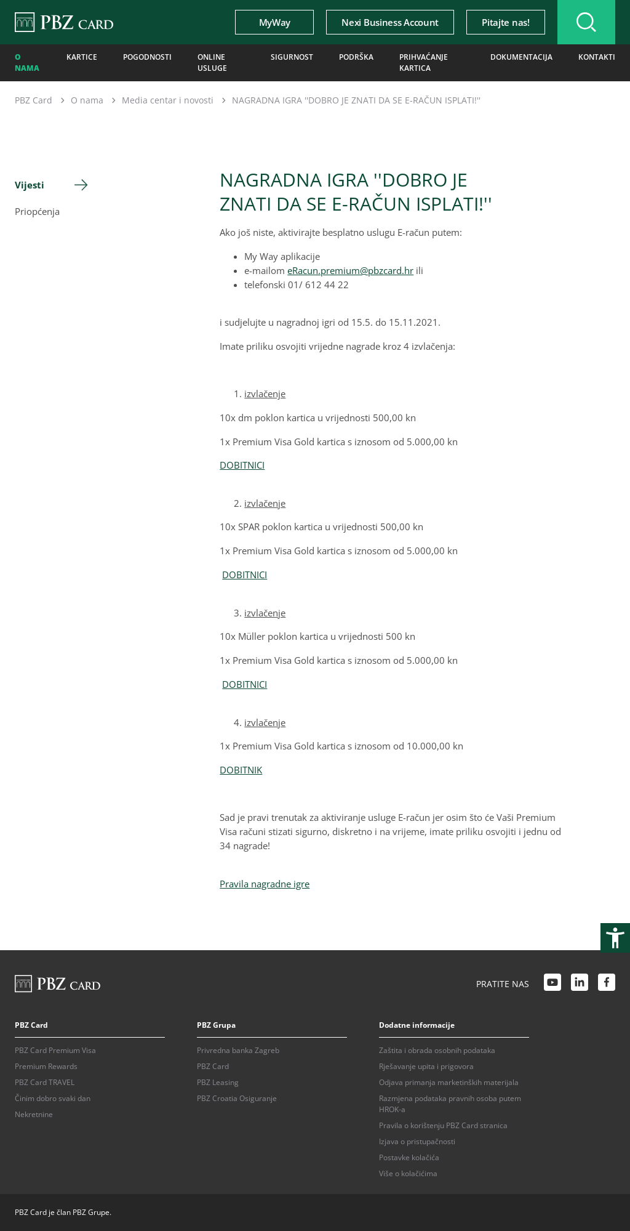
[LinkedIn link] (579, 984)
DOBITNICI (242, 465)
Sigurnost (292, 57)
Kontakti (596, 57)
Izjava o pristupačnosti (417, 1141)
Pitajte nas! (505, 22)
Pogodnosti (147, 57)
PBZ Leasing (218, 1082)
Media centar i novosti (167, 100)
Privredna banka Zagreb (238, 1050)
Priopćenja (37, 211)
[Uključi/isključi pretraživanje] (586, 22)
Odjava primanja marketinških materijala (449, 1082)
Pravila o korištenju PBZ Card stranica (443, 1125)
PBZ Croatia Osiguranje (237, 1098)
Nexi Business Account (390, 22)
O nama (27, 62)
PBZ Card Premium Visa (55, 1050)
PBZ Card (33, 100)
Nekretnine (34, 1114)
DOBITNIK (241, 770)
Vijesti (29, 185)
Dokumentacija (521, 57)
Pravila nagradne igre (264, 884)
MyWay (274, 22)
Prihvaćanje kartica (423, 62)
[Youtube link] (552, 984)
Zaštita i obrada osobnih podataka (437, 1050)
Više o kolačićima (408, 1173)
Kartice (81, 57)
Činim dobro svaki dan (52, 1098)
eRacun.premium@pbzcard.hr (350, 270)
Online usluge (212, 62)
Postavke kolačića (409, 1157)
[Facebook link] (606, 984)
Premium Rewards (46, 1066)
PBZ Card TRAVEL (44, 1082)
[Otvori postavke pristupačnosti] (615, 938)
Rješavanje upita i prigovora (426, 1066)
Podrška (356, 57)
